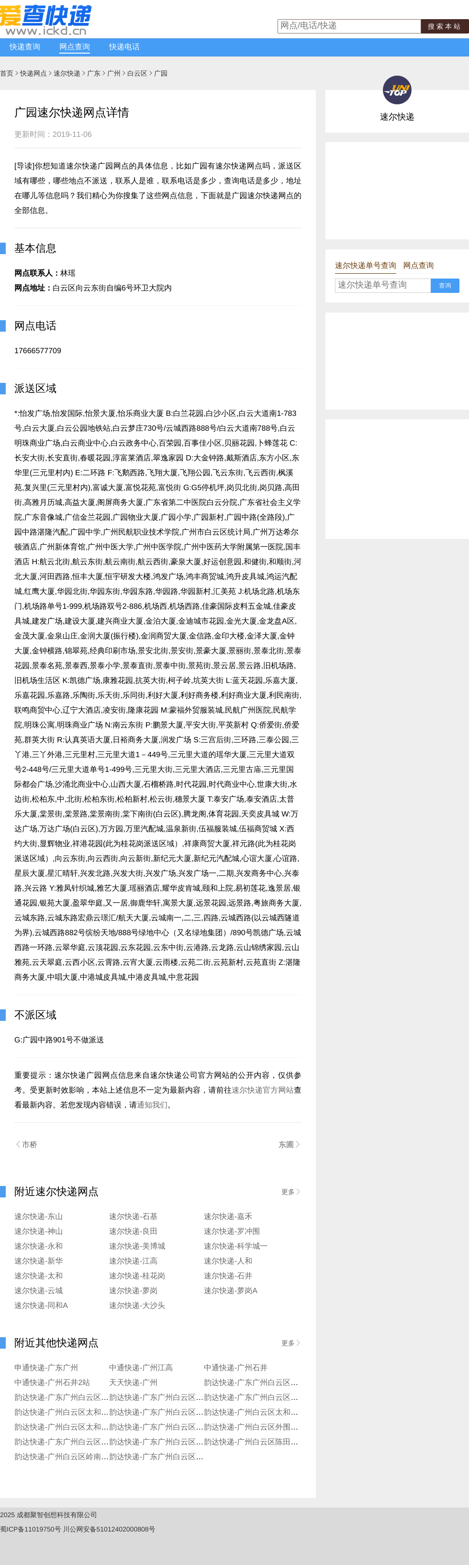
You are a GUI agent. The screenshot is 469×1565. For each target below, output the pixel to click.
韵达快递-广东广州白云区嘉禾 (160, 1442)
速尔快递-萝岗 (133, 1291)
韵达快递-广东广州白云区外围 (65, 1442)
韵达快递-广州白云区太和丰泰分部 (262, 1412)
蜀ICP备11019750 (27, 1529)
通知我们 (152, 1105)
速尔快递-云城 (38, 1291)
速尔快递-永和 (38, 1246)
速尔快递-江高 (133, 1261)
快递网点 (33, 73)
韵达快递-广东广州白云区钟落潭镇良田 (270, 1398)
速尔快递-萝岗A (230, 1291)
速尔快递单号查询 (365, 266)
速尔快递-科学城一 (236, 1246)
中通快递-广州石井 (236, 1368)
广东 (93, 73)
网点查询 (74, 47)
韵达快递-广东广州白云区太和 (160, 1412)
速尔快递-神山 (38, 1232)
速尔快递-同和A (41, 1306)
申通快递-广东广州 (46, 1368)
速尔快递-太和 (38, 1276)
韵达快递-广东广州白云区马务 (160, 1457)
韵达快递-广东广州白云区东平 (160, 1427)
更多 (291, 1192)
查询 (445, 285)
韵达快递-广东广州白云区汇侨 (160, 1398)
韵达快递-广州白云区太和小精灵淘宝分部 (84, 1412)
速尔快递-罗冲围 (232, 1232)
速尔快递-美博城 (137, 1246)
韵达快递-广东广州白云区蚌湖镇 (69, 1398)
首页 (6, 73)
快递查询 (25, 47)
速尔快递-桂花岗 (137, 1276)
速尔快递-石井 (228, 1276)
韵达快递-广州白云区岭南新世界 (69, 1457)
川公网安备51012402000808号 (109, 1529)
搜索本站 (445, 26)
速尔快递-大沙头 (137, 1306)
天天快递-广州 (133, 1383)
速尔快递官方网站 (263, 1090)
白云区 (137, 73)
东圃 (290, 1144)
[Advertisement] (384, 190)
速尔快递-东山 (38, 1217)
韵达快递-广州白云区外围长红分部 (262, 1427)
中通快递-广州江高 (141, 1368)
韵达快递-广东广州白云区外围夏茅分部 (270, 1383)
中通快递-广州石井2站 (52, 1383)
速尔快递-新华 (38, 1261)
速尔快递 (67, 73)
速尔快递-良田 (133, 1232)
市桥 (25, 1144)
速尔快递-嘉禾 (228, 1217)
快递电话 (124, 47)
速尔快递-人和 (228, 1261)
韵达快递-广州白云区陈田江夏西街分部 (270, 1442)
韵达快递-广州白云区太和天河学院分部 (80, 1427)
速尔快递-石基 (133, 1217)
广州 (114, 73)
